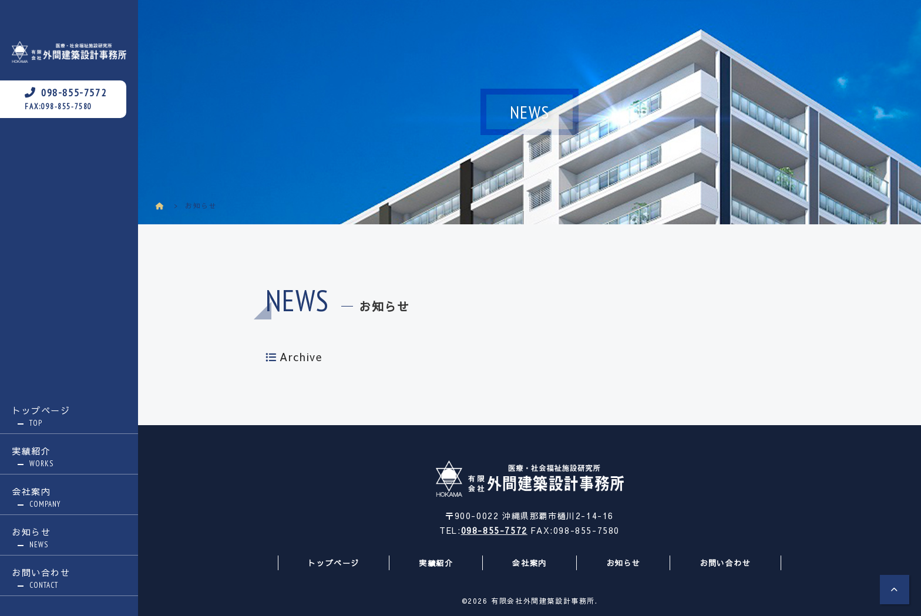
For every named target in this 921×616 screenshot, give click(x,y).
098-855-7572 (494, 530)
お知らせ (69, 538)
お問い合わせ (69, 578)
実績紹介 (69, 457)
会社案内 (69, 497)
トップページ (69, 416)
